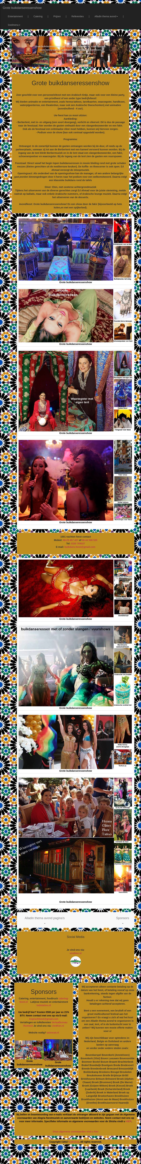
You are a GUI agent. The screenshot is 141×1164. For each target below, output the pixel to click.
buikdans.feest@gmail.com (80, 547)
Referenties (78, 16)
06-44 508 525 (89, 540)
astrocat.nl (53, 1032)
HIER (128, 1121)
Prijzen (57, 16)
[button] (44, 920)
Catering (38, 16)
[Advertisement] (74, 1155)
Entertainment (15, 16)
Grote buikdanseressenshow (22, 8)
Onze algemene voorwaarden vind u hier (75, 1131)
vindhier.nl (76, 953)
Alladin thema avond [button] (106, 16)
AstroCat (74, 1141)
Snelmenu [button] (14, 25)
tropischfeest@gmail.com (43, 1019)
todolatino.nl (44, 1005)
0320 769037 (78, 543)
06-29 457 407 (70, 540)
